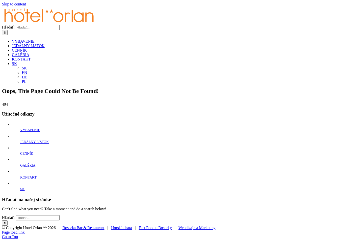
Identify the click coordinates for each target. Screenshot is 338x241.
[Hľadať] (5, 32)
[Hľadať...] (38, 27)
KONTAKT (28, 177)
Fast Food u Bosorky (155, 228)
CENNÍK (26, 153)
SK (22, 189)
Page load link (13, 232)
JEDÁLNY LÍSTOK (34, 142)
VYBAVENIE (30, 130)
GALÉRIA (27, 165)
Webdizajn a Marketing (197, 228)
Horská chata (121, 228)
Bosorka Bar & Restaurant (83, 228)
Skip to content (14, 4)
